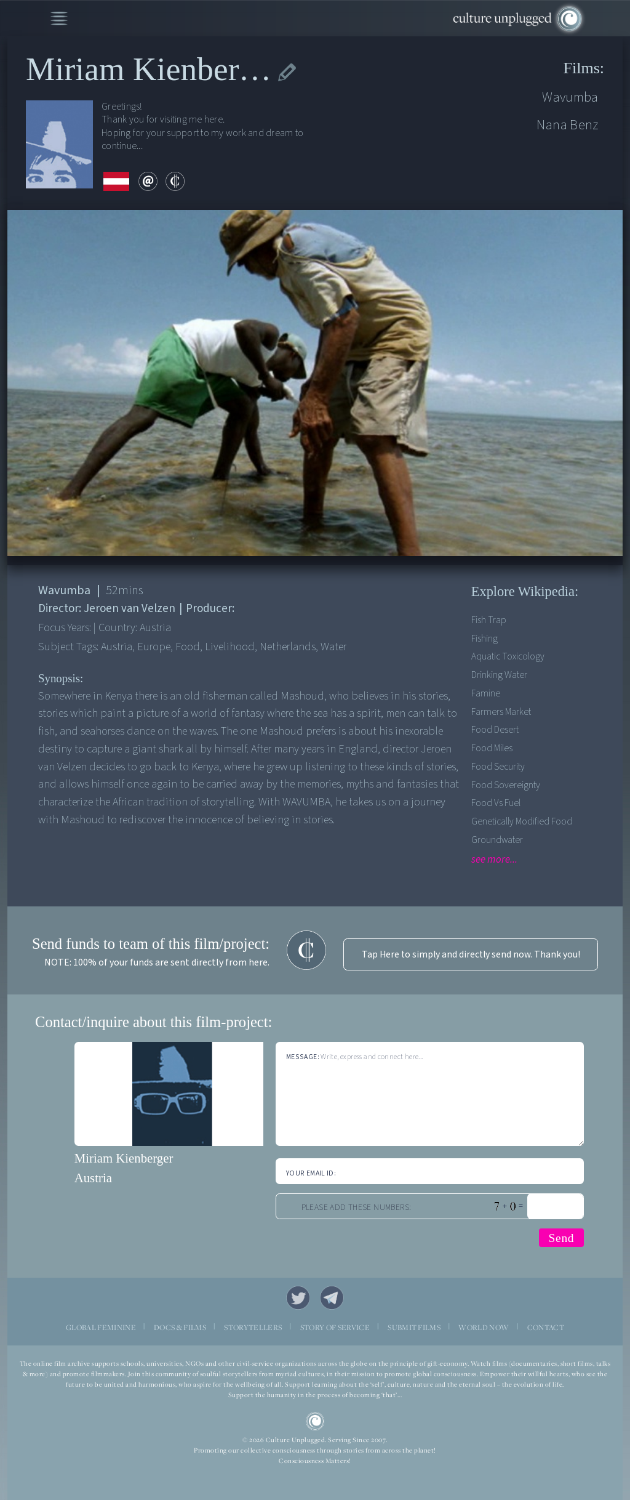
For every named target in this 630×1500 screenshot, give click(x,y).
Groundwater (497, 840)
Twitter (298, 1298)
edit (287, 72)
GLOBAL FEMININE (101, 1327)
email (148, 181)
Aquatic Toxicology (507, 656)
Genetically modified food (521, 821)
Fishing (484, 638)
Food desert (495, 729)
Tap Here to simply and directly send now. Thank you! (471, 954)
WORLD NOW (483, 1327)
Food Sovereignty (505, 785)
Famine (485, 693)
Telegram (332, 1298)
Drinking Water (499, 675)
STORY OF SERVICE (335, 1327)
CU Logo (315, 1421)
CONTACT (545, 1327)
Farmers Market (501, 712)
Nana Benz (567, 125)
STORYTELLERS (253, 1327)
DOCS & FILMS (180, 1327)
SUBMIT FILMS (414, 1327)
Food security (498, 766)
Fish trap (488, 620)
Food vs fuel (495, 803)
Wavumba (570, 97)
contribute (175, 181)
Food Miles (491, 748)
